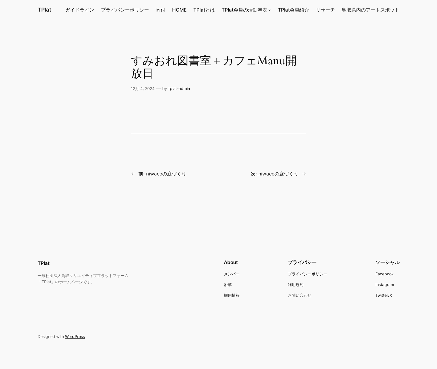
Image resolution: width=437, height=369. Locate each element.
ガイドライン (79, 10)
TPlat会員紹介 (293, 10)
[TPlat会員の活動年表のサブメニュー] (269, 9)
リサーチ (325, 10)
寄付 (160, 10)
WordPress (75, 336)
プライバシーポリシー (125, 10)
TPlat (44, 9)
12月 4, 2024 (143, 88)
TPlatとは (204, 10)
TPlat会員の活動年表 (244, 10)
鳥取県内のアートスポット (370, 10)
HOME (179, 10)
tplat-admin (179, 88)
